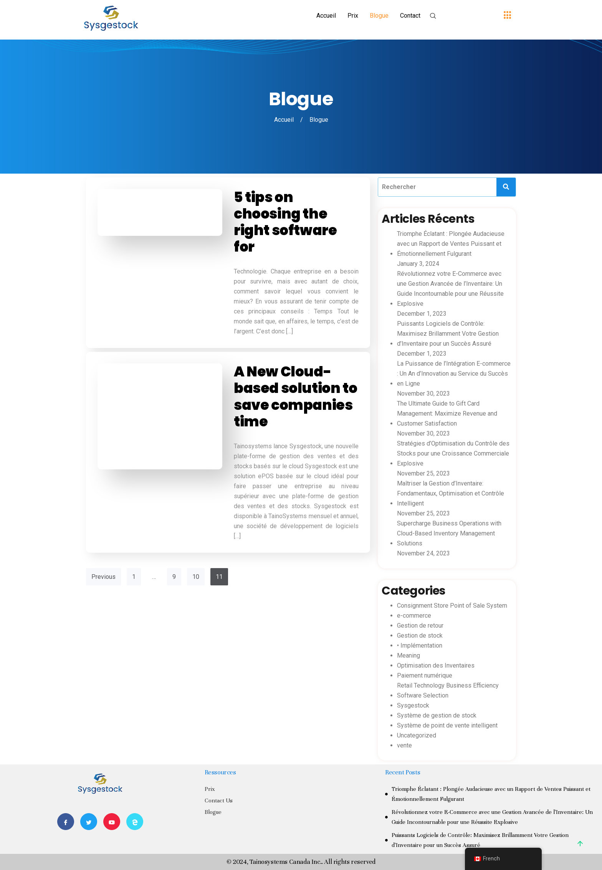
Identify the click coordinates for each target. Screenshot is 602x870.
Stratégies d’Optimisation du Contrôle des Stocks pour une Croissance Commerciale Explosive (453, 453)
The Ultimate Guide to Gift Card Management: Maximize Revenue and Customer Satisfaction (447, 413)
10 (195, 576)
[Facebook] (65, 821)
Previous (103, 576)
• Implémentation (419, 645)
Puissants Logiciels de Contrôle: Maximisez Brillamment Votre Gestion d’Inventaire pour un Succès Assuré (448, 333)
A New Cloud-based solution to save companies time (295, 396)
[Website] (134, 821)
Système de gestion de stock (436, 715)
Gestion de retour (420, 625)
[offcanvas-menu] (507, 16)
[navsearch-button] (433, 17)
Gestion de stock (420, 635)
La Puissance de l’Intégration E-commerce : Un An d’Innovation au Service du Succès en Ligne (454, 373)
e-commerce (414, 615)
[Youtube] (111, 821)
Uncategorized (416, 735)
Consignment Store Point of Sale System (452, 605)
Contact (410, 15)
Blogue (379, 15)
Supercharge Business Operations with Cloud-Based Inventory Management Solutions (449, 533)
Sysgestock (413, 705)
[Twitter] (88, 821)
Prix (352, 15)
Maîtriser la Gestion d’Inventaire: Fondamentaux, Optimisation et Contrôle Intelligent (450, 493)
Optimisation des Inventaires (436, 665)
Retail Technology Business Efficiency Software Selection (448, 690)
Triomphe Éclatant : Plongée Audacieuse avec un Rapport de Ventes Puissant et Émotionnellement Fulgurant (450, 243)
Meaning (408, 655)
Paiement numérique (424, 675)
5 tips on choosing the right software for (285, 222)
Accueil (326, 15)
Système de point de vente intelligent (447, 725)
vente (404, 745)
